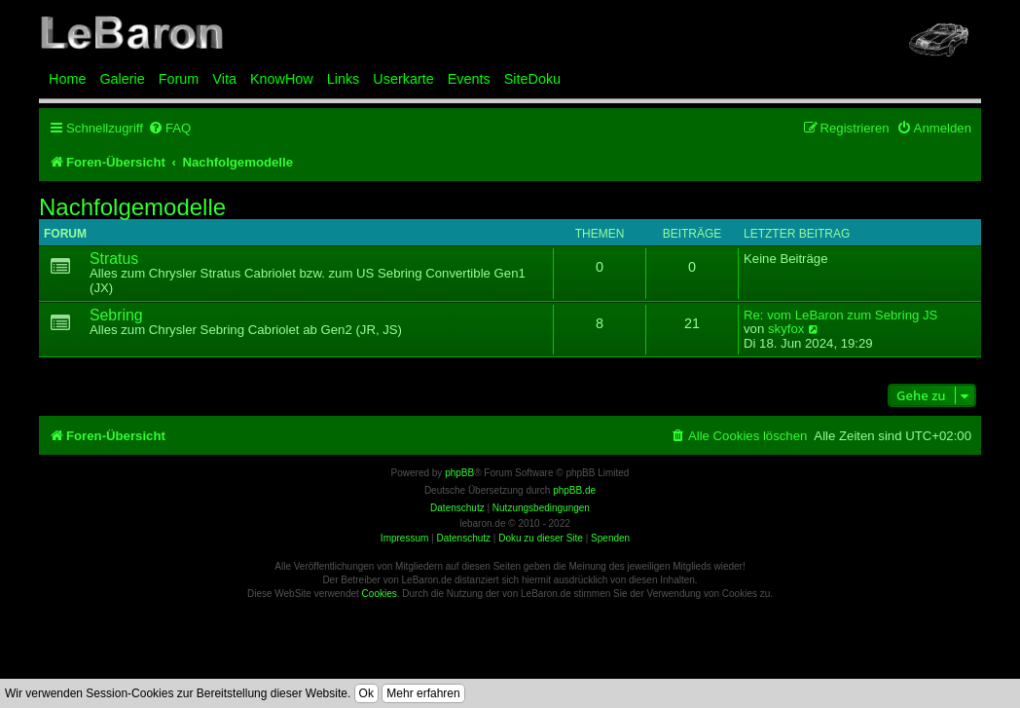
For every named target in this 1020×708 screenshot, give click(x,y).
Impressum (404, 538)
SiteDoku (532, 79)
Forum (179, 79)
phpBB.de (574, 490)
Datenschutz (463, 538)
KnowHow (281, 79)
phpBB (459, 472)
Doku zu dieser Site (540, 538)
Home (67, 79)
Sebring (116, 315)
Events (469, 79)
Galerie (121, 79)
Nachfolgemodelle (132, 207)
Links (343, 79)
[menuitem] (169, 128)
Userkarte (403, 79)
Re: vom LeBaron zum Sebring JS (840, 315)
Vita (224, 79)
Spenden (610, 538)
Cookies (379, 593)
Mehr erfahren (422, 693)
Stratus (114, 258)
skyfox (786, 329)
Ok (366, 693)
